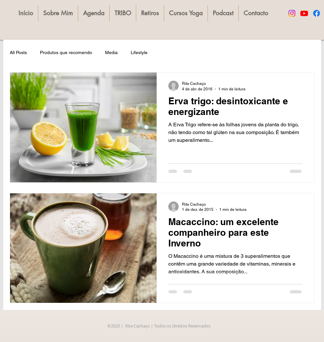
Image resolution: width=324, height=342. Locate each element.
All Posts (18, 52)
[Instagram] (291, 13)
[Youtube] (304, 13)
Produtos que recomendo (66, 52)
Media (111, 52)
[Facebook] (316, 13)
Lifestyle (139, 52)
